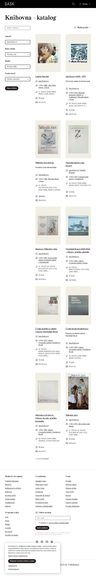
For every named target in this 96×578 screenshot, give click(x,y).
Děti (6, 517)
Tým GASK (70, 492)
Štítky (7, 61)
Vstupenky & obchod (42, 495)
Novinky (68, 481)
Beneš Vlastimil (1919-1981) (79, 269)
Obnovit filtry (12, 88)
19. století (42, 92)
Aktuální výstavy (40, 481)
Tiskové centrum (72, 503)
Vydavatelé (10, 73)
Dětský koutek (10, 499)
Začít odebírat (42, 528)
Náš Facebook (37, 541)
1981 (45, 430)
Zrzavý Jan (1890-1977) (77, 106)
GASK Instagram (42, 541)
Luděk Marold (42, 76)
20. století (73, 103)
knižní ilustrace (54, 190)
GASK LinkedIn (52, 541)
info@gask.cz (74, 564)
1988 (45, 85)
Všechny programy (11, 535)
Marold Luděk (43, 94)
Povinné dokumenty (73, 506)
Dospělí (8, 528)
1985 (76, 347)
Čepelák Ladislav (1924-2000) (49, 353)
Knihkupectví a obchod (13, 488)
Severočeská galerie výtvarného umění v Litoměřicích (47, 260)
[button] (17, 42)
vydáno (41, 85)
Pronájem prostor (41, 503)
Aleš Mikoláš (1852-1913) (47, 187)
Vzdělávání (39, 492)
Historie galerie (71, 485)
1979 (75, 177)
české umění (51, 92)
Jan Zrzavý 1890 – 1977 (76, 76)
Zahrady (8, 506)
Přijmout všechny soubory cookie (22, 561)
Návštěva (8, 485)
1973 (45, 340)
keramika (41, 441)
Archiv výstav (39, 488)
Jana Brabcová (43, 81)
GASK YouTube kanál (47, 541)
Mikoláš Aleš (72, 415)
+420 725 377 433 (61, 564)
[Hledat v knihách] (17, 28)
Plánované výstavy (41, 485)
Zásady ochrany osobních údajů (17, 556)
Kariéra (68, 495)
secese (51, 94)
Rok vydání (10, 49)
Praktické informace (12, 481)
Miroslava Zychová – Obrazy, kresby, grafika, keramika (46, 418)
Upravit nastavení (13, 569)
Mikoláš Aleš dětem (44, 163)
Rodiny (7, 524)
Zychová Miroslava (52, 441)
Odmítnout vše (12, 566)
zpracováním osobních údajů (59, 523)
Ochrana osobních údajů (43, 506)
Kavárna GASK (10, 495)
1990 (76, 93)
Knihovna (8, 492)
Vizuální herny (10, 503)
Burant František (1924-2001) (49, 351)
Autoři (8, 36)
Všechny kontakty (72, 499)
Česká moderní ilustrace (77, 329)
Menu (85, 4)
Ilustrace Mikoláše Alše (46, 249)
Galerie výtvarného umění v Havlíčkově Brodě (49, 343)
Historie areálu (71, 488)
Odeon (46, 87)
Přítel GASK (39, 499)
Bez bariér (8, 532)
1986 (76, 261)
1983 (45, 258)
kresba (71, 185)
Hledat (74, 4)
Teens (7, 521)
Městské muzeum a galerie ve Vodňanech (77, 95)
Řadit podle (82, 27)
